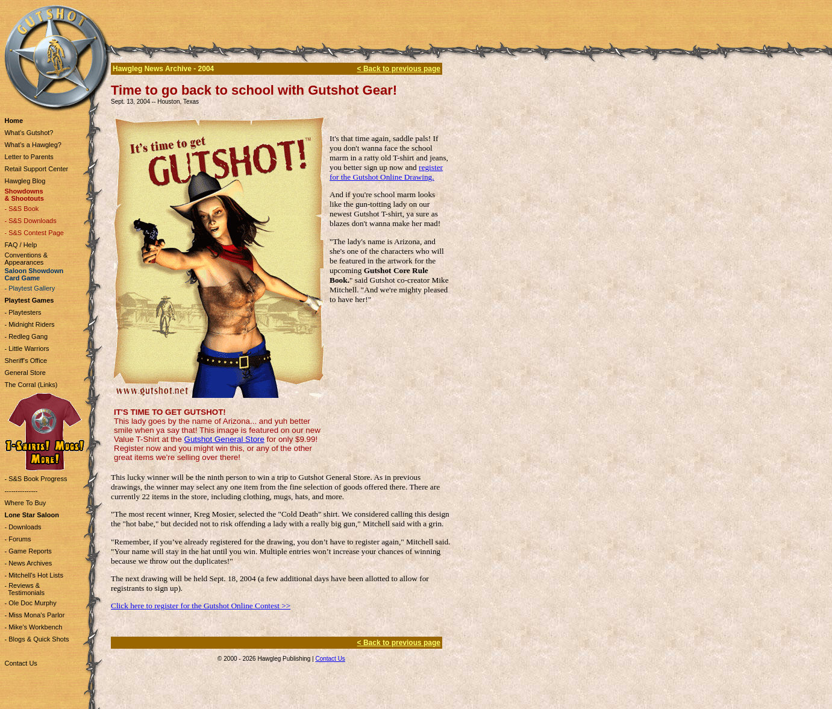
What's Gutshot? (28, 132)
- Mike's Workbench (33, 627)
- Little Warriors (26, 348)
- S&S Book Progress (35, 478)
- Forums (17, 539)
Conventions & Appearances (26, 258)
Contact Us (20, 663)
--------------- (20, 490)
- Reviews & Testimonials (24, 589)
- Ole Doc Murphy (30, 603)
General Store (24, 372)
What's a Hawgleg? (32, 144)
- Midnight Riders (29, 324)
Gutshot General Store (224, 439)
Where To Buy (25, 502)
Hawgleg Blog (24, 180)
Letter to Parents (28, 156)
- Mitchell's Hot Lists (33, 575)
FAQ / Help (20, 244)
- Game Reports (27, 551)
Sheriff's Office (25, 360)
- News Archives (28, 563)
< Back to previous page (398, 69)
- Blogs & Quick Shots (36, 639)
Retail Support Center (36, 168)
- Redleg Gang (26, 336)
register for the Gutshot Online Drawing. (386, 172)
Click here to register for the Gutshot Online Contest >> (200, 605)
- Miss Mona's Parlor (34, 615)
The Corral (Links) (30, 384)
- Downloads (22, 527)
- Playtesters (22, 312)
